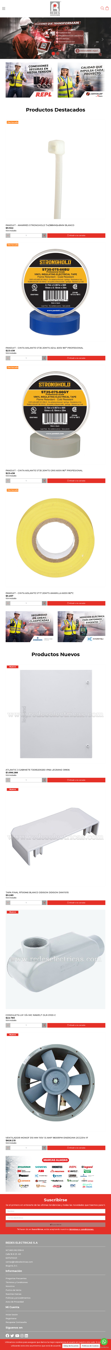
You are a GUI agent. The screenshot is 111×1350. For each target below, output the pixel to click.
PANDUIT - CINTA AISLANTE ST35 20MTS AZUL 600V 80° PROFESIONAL (44, 348)
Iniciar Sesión (12, 1315)
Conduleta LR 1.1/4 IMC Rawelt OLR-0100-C (31, 1015)
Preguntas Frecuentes (16, 1278)
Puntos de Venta (13, 1290)
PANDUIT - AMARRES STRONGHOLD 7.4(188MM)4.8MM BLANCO (40, 225)
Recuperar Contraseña (16, 1322)
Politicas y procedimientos (18, 1298)
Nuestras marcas (13, 1294)
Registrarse (11, 1318)
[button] (8, 38)
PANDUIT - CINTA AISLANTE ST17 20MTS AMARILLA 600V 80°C (40, 593)
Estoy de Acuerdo (71, 1346)
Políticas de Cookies (90, 1346)
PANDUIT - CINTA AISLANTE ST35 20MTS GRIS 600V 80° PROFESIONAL (44, 470)
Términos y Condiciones (17, 1282)
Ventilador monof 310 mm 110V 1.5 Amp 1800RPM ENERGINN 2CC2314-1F (47, 1137)
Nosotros (10, 1286)
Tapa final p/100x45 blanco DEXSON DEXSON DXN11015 (37, 892)
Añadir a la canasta (76, 235)
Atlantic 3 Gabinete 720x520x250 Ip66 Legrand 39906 (38, 770)
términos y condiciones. (81, 1229)
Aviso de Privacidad (15, 1302)
